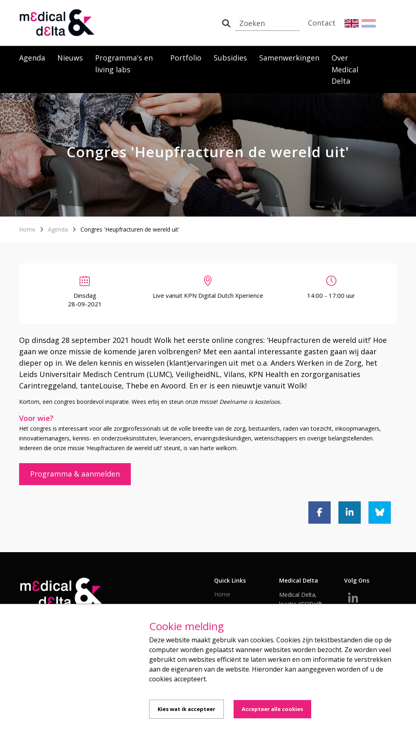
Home (27, 229)
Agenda (32, 58)
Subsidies (230, 58)
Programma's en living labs (124, 63)
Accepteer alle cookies (272, 709)
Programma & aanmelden (75, 474)
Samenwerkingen (289, 58)
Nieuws (70, 58)
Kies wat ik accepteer (186, 709)
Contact (322, 23)
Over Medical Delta (345, 69)
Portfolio (186, 58)
